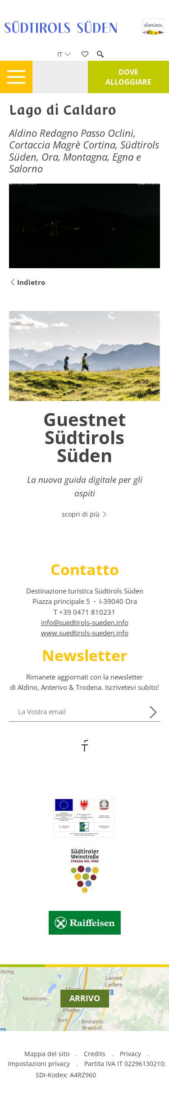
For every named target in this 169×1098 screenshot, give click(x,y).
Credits (94, 1053)
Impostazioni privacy (40, 1063)
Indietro (27, 282)
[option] (84, 420)
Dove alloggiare (128, 77)
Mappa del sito (46, 1053)
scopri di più (85, 514)
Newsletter (84, 655)
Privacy (130, 1053)
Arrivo (84, 998)
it (64, 54)
